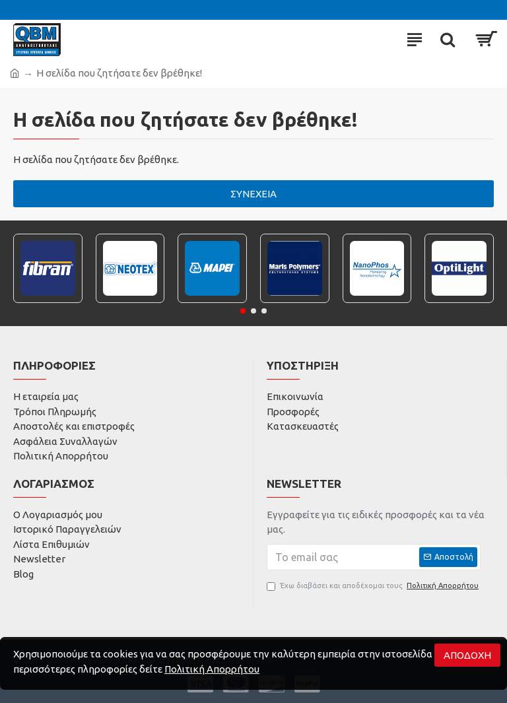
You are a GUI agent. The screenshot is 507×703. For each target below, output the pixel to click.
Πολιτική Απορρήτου (211, 669)
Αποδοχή (467, 655)
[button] (243, 311)
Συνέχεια (253, 193)
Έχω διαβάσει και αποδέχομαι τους (374, 585)
